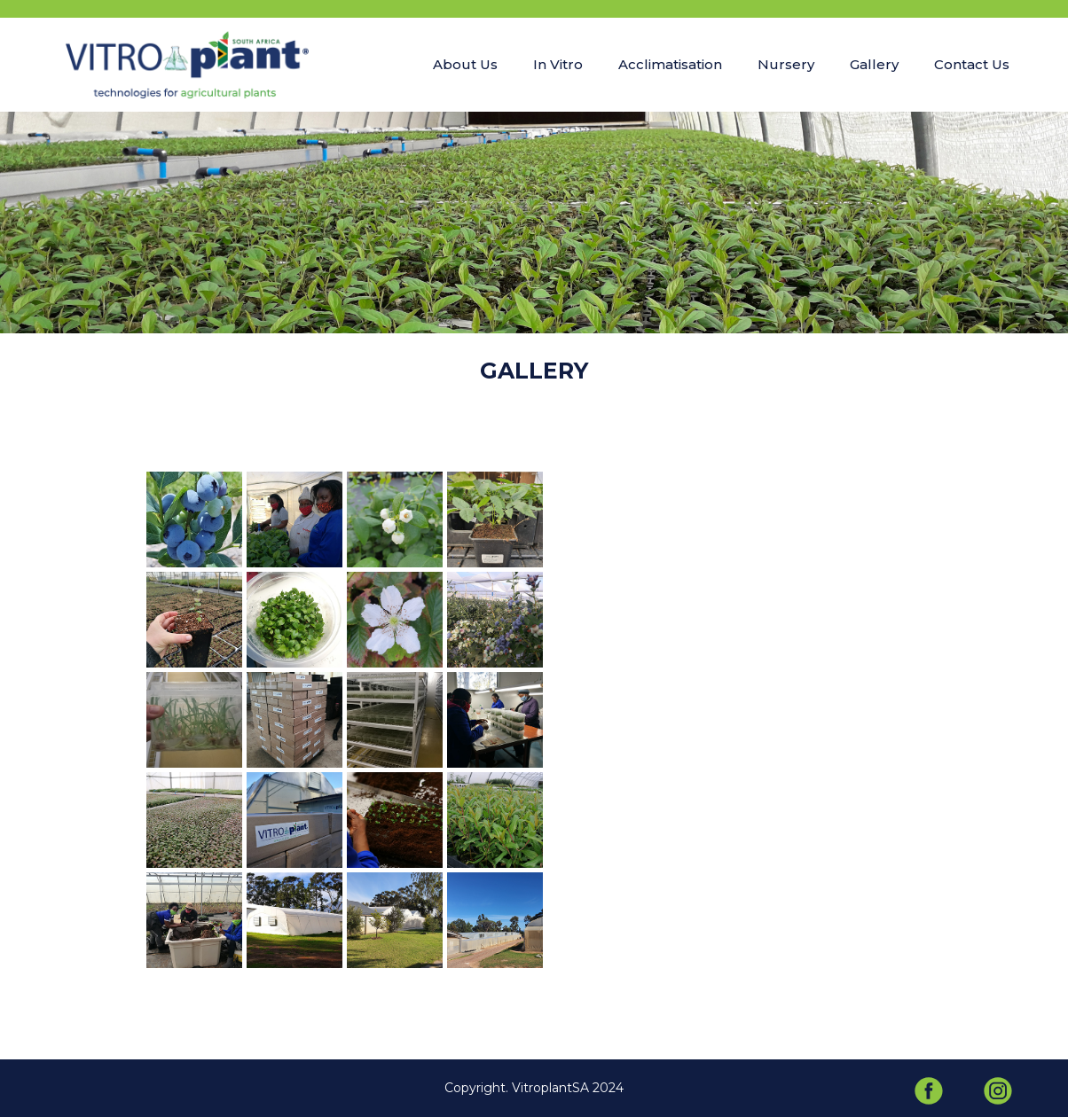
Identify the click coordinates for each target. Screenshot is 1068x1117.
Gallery (874, 64)
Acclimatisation (670, 64)
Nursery (786, 64)
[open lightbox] (194, 519)
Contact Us (971, 64)
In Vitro (558, 64)
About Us (465, 64)
